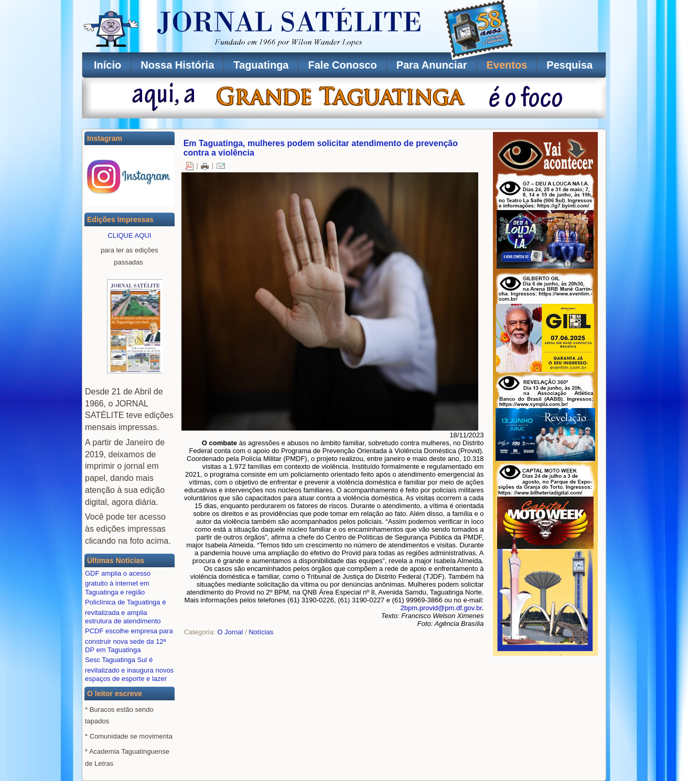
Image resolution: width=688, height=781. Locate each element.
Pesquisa (569, 65)
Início (107, 65)
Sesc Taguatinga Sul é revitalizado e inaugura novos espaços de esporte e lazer (129, 669)
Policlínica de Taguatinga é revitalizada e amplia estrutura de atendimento (125, 611)
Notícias (261, 632)
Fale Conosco (342, 65)
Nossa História (177, 65)
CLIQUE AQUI (129, 235)
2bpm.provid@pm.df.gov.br (441, 608)
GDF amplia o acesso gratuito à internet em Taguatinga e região (117, 582)
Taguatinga (260, 65)
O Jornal (230, 632)
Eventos (507, 65)
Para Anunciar (431, 65)
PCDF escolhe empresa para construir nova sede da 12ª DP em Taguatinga (129, 640)
